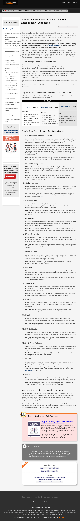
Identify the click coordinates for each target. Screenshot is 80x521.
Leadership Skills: (9, 29)
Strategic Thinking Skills (11, 93)
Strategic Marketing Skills (49, 471)
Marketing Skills (9, 60)
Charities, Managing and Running (11, 109)
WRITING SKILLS (61, 5)
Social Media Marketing (11, 83)
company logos (29, 370)
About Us (55, 497)
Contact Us (74, 2)
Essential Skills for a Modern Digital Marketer (49, 479)
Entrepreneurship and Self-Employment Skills (30, 10)
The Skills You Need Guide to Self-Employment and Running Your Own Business (57, 422)
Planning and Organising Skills (13, 56)
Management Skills (10, 98)
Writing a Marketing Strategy (12, 64)
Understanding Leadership (12, 51)
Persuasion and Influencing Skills (12, 120)
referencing (61, 517)
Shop (63, 2)
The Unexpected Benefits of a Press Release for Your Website (49, 477)
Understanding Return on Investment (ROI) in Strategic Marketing (12, 72)
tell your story (54, 45)
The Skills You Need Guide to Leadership (11, 131)
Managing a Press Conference (49, 468)
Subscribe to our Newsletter (31, 497)
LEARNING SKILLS (48, 5)
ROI (42, 197)
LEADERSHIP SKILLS (41, 5)
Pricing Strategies (9, 78)
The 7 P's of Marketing (10, 76)
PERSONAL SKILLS (26, 5)
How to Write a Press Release (70, 26)
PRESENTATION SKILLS (55, 5)
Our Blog (68, 2)
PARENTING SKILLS (73, 5)
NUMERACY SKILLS (67, 5)
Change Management (10, 115)
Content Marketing (9, 87)
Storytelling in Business (11, 89)
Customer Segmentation (11, 80)
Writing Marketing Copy (11, 85)
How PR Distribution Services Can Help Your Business (49, 482)
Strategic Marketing (10, 62)
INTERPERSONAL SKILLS (33, 5)
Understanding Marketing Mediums (11, 67)
